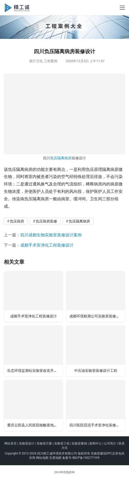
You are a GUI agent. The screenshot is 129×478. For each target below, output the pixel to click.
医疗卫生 (36, 61)
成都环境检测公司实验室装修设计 (96, 316)
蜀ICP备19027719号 (86, 458)
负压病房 (17, 221)
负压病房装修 (46, 221)
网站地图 (42, 458)
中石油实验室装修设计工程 (95, 371)
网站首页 (10, 443)
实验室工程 (62, 443)
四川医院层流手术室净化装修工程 (96, 425)
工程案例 (50, 61)
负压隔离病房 (61, 158)
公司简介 (110, 443)
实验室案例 (79, 443)
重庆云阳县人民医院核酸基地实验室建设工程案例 (35, 425)
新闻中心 (95, 443)
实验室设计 (26, 443)
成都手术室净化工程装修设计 (46, 245)
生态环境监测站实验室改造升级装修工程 (35, 371)
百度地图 (55, 458)
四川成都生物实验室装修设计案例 (51, 234)
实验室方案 (44, 443)
